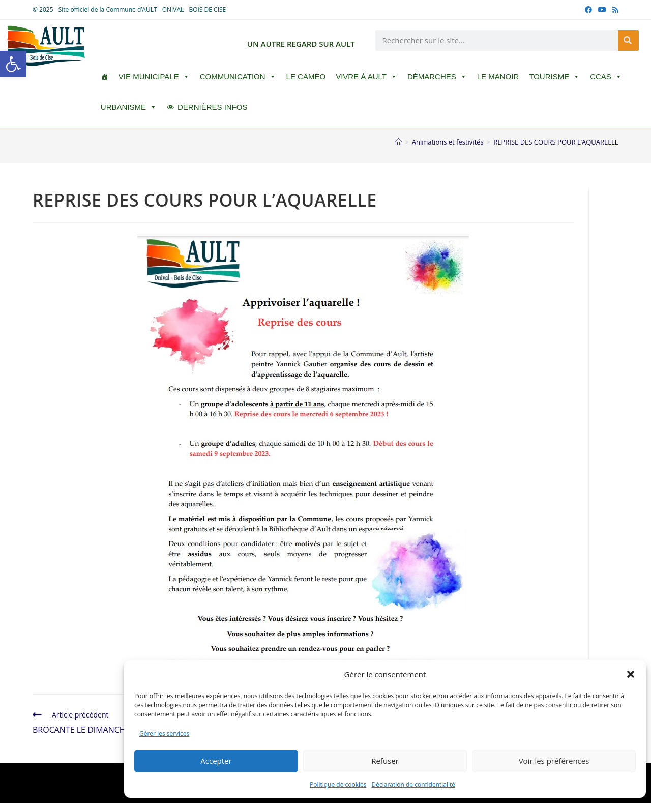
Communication (238, 77)
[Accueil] (398, 142)
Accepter (215, 761)
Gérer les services (164, 733)
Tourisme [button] (554, 77)
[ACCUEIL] (104, 77)
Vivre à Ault (366, 77)
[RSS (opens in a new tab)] (613, 10)
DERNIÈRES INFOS (212, 107)
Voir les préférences (554, 761)
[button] (13, 64)
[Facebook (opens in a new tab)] (588, 10)
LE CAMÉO (306, 76)
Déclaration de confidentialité (414, 784)
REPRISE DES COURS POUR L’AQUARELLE (555, 142)
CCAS (606, 77)
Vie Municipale (154, 77)
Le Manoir (498, 76)
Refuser (385, 761)
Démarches (437, 77)
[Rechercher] (628, 40)
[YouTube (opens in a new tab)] (602, 10)
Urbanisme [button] (129, 107)
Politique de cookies (338, 784)
